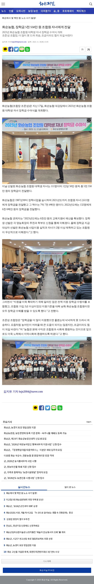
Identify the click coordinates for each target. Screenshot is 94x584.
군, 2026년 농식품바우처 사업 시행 (20, 461)
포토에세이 (68, 11)
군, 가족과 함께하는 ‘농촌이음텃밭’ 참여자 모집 (26, 472)
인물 (11, 11)
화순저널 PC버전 (47, 570)
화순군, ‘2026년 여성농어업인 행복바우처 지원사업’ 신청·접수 (32, 444)
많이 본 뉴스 (70, 487)
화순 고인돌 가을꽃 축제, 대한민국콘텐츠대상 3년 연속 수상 (31, 551)
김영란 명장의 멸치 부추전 (16, 519)
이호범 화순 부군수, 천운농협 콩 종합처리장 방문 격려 (29, 455)
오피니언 (20, 11)
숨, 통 (57, 11)
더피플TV (46, 11)
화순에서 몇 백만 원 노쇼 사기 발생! (19, 18)
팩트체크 (81, 11)
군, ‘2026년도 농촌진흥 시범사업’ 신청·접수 (24, 478)
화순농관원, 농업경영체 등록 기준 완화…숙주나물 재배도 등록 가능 (35, 433)
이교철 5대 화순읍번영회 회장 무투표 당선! (23, 499)
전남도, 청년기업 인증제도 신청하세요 (21, 525)
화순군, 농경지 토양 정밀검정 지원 (20, 427)
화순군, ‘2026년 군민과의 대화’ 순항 (20, 506)
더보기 (88, 422)
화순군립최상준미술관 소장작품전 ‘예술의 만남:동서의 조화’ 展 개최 (34, 532)
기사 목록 (47, 561)
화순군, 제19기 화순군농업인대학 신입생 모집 (25, 438)
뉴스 (3, 11)
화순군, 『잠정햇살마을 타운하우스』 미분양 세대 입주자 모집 (33, 450)
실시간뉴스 (24, 487)
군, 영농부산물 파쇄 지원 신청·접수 (20, 466)
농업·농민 (33, 11)
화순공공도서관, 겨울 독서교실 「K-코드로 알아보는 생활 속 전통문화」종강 (38, 512)
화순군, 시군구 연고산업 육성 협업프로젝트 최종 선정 (28, 538)
